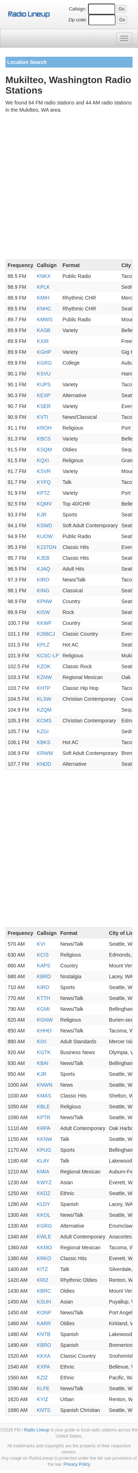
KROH (44, 428)
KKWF (44, 623)
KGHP (44, 352)
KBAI (43, 1063)
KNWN (45, 1085)
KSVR (44, 471)
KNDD (44, 764)
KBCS (44, 439)
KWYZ (44, 1182)
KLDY (43, 1204)
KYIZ (42, 1399)
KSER (44, 406)
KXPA (43, 1367)
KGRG (44, 363)
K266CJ (46, 634)
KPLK (43, 287)
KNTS (43, 1410)
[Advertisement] (69, 188)
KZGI (43, 731)
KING (43, 590)
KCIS (43, 955)
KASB (43, 330)
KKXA (43, 1356)
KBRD (44, 976)
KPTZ (43, 493)
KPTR (43, 1117)
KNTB (43, 1334)
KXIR (43, 341)
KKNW (44, 1139)
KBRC (44, 1291)
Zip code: (77, 19)
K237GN (47, 547)
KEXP (43, 395)
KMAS (44, 1096)
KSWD (44, 525)
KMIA (43, 1171)
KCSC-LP (48, 655)
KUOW (45, 536)
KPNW (44, 601)
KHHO (44, 1031)
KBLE (43, 1106)
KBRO (44, 1345)
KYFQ (44, 482)
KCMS (44, 720)
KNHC (44, 309)
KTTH (43, 998)
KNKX (44, 276)
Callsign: (77, 9)
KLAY (43, 1161)
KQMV (44, 504)
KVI (41, 944)
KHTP (43, 688)
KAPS (43, 966)
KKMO (44, 1247)
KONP (44, 1312)
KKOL (43, 1215)
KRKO (44, 1258)
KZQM (44, 710)
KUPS (44, 384)
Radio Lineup (36, 1430)
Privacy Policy (76, 1464)
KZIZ (42, 1377)
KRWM (45, 753)
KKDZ (43, 1193)
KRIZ (43, 1280)
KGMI (43, 1009)
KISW (43, 612)
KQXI (43, 460)
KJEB (43, 558)
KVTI (42, 417)
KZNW (44, 677)
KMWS (45, 319)
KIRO (43, 580)
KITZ (42, 1269)
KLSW (44, 699)
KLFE (43, 1388)
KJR (41, 515)
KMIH (43, 298)
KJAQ (43, 569)
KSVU (44, 374)
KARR (44, 1323)
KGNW (45, 1020)
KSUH (44, 1302)
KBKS (43, 742)
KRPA (43, 1128)
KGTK (44, 1052)
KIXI (41, 1041)
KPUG (44, 1150)
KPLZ (43, 645)
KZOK (44, 666)
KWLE (44, 1237)
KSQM (44, 449)
